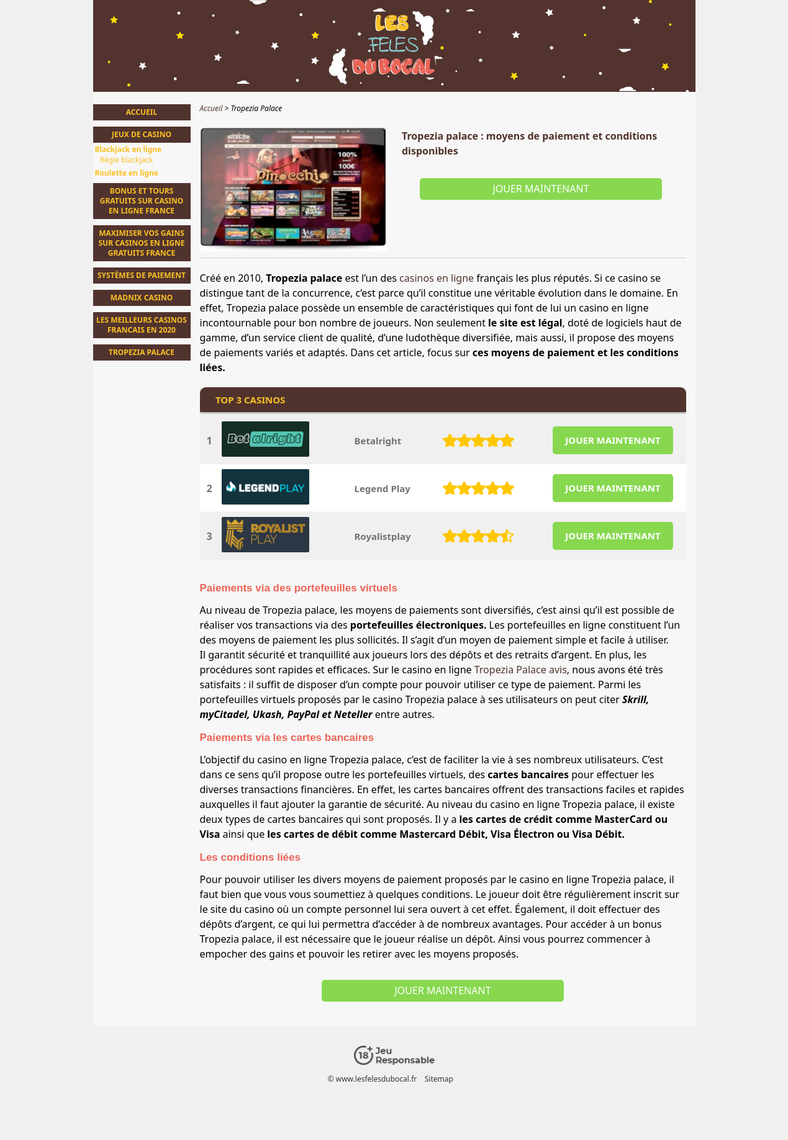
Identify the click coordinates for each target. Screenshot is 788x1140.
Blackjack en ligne (128, 149)
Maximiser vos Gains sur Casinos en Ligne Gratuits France (141, 243)
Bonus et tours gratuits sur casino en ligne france (142, 201)
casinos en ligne (436, 278)
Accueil (141, 112)
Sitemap (438, 1079)
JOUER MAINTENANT (612, 440)
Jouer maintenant (540, 188)
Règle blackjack (126, 160)
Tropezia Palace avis (520, 669)
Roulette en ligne (126, 173)
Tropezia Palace (141, 352)
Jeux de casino (141, 134)
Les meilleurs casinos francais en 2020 (141, 325)
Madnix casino (142, 297)
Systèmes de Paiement (141, 275)
